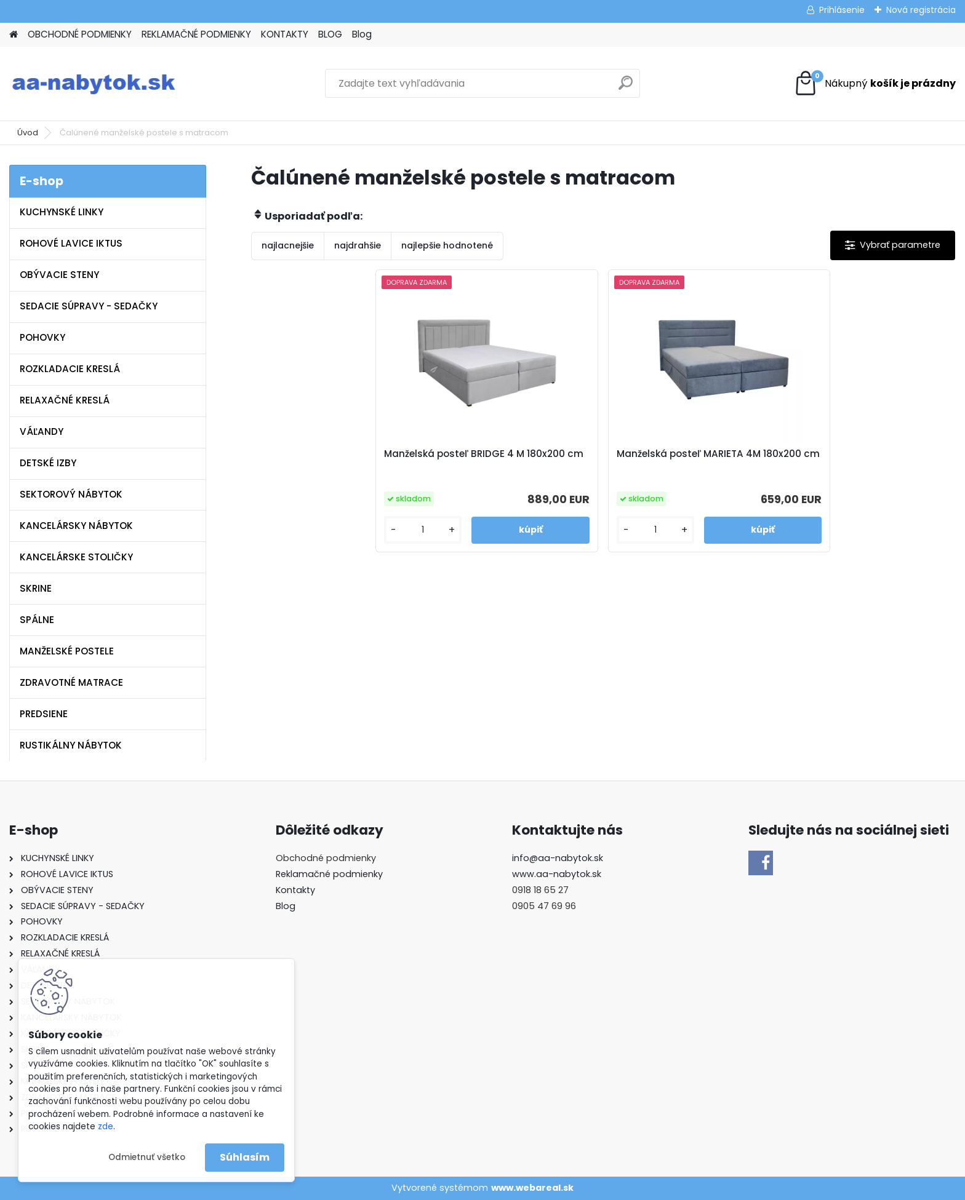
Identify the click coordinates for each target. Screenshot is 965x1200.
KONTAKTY (284, 34)
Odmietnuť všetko (146, 1157)
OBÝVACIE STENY (59, 274)
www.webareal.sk (532, 1188)
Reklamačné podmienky (329, 874)
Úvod (27, 132)
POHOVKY (42, 337)
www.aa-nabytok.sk (556, 874)
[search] (626, 88)
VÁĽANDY (41, 431)
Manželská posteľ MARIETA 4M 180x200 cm (689, 460)
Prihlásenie (842, 10)
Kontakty (295, 890)
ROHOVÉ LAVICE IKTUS (71, 243)
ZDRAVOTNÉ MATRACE (71, 682)
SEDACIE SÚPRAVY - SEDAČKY (89, 306)
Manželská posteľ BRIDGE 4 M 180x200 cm (510, 460)
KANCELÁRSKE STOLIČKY (76, 556)
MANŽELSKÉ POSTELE (67, 651)
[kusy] (467, 530)
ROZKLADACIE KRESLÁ (70, 368)
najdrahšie (357, 245)
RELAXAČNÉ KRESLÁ (65, 400)
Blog (362, 34)
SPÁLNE (37, 619)
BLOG (330, 34)
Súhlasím (245, 1157)
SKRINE (36, 588)
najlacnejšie (288, 245)
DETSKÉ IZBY (48, 462)
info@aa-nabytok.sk (557, 858)
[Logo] (93, 83)
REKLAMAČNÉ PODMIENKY (196, 34)
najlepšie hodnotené (447, 245)
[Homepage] (13, 35)
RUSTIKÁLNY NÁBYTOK (71, 745)
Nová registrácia (921, 10)
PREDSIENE (44, 713)
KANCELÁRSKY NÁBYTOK (76, 525)
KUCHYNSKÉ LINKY (61, 211)
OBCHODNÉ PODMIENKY (80, 34)
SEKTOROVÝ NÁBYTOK (71, 494)
